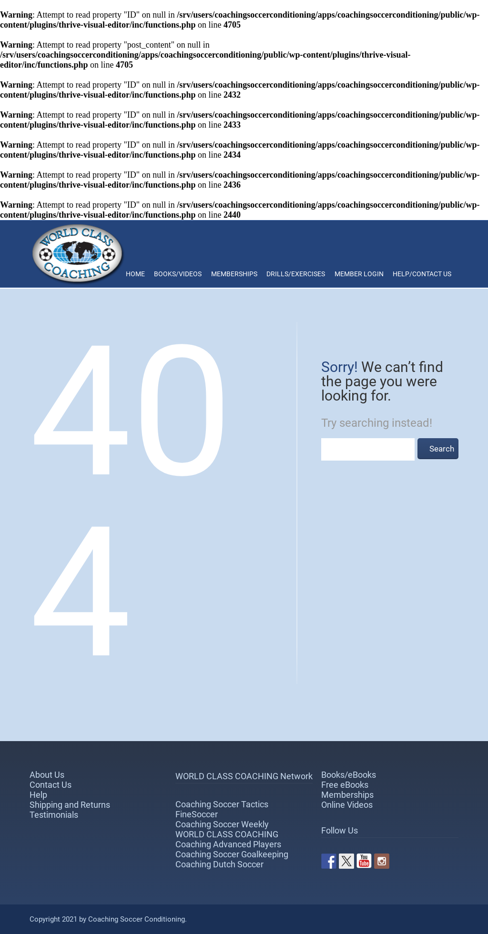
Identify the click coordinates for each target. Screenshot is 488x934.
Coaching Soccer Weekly (222, 824)
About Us (47, 775)
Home (135, 274)
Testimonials (54, 815)
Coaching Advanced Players (228, 844)
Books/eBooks (348, 775)
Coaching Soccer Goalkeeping (231, 854)
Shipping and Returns (70, 805)
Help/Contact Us (422, 274)
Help (38, 795)
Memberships (234, 274)
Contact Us (50, 785)
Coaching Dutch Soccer (219, 864)
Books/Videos (178, 274)
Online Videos (347, 805)
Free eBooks (344, 785)
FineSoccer (196, 814)
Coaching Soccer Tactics (221, 804)
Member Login (359, 274)
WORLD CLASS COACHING (226, 834)
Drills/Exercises (295, 274)
